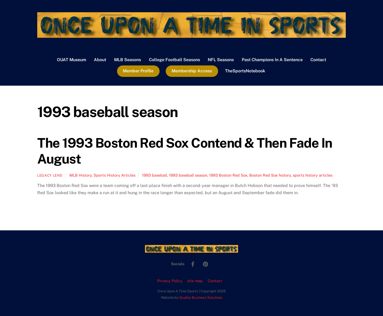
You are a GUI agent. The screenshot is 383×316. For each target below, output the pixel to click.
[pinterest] (205, 263)
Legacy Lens (50, 175)
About (100, 59)
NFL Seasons (221, 59)
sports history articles (312, 175)
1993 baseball (154, 175)
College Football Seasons (174, 59)
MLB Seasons (127, 59)
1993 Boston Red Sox (228, 175)
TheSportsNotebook (245, 70)
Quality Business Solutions (200, 298)
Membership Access (192, 70)
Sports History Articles (114, 175)
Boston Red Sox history (270, 175)
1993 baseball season (188, 175)
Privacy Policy (169, 280)
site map (195, 280)
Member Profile (138, 70)
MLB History (80, 175)
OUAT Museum (71, 59)
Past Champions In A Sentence (272, 59)
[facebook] (193, 263)
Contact (318, 59)
